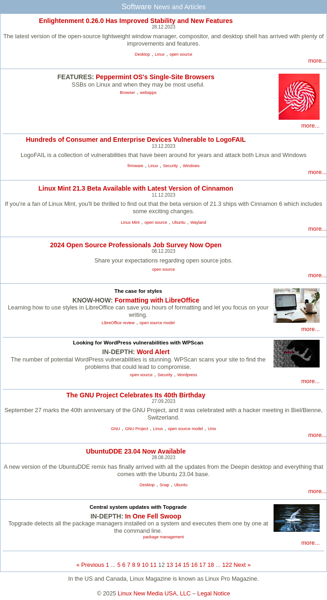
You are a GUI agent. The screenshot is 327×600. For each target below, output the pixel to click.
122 (227, 564)
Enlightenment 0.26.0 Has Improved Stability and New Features (136, 20)
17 (202, 564)
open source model (157, 322)
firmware (135, 165)
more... (317, 60)
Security (170, 165)
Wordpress (187, 375)
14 (178, 564)
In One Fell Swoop (153, 516)
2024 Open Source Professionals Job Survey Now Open (136, 245)
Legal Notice (213, 593)
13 (169, 564)
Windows (191, 165)
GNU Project (136, 428)
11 (153, 564)
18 (210, 564)
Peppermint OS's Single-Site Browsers (155, 77)
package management (163, 537)
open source (180, 54)
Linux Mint (130, 222)
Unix (212, 428)
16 (194, 564)
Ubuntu (179, 222)
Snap (164, 485)
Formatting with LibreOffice (157, 300)
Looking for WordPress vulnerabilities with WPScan (138, 342)
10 (145, 564)
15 (186, 564)
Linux (159, 54)
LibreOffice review (118, 322)
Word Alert (153, 351)
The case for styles (138, 291)
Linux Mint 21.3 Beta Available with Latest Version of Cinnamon (136, 188)
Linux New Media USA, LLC (154, 593)
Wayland (198, 222)
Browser (127, 92)
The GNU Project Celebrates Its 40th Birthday (135, 395)
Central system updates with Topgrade (138, 507)
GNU (115, 428)
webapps (148, 92)
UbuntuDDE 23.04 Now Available (136, 451)
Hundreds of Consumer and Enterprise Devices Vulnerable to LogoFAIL (135, 139)
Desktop (142, 54)
